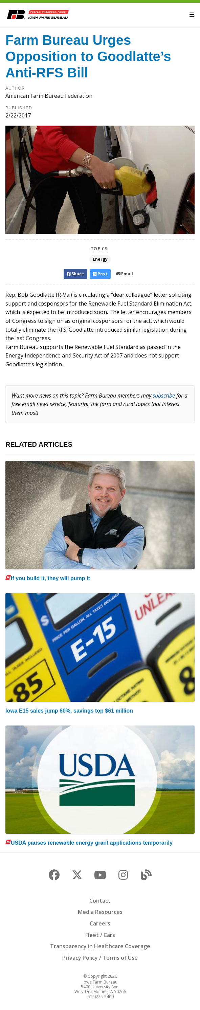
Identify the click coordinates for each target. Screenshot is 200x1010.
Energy (100, 259)
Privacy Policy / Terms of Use (100, 957)
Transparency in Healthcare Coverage (100, 946)
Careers (100, 923)
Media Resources (100, 912)
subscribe (164, 395)
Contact (100, 900)
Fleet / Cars (100, 935)
